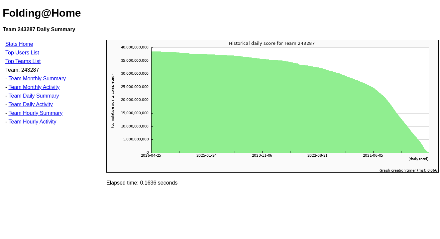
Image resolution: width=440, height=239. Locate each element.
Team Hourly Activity (32, 121)
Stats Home (19, 44)
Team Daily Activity (30, 104)
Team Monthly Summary (37, 78)
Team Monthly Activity (33, 87)
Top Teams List (23, 61)
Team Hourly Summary (35, 113)
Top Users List (22, 52)
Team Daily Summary (33, 96)
